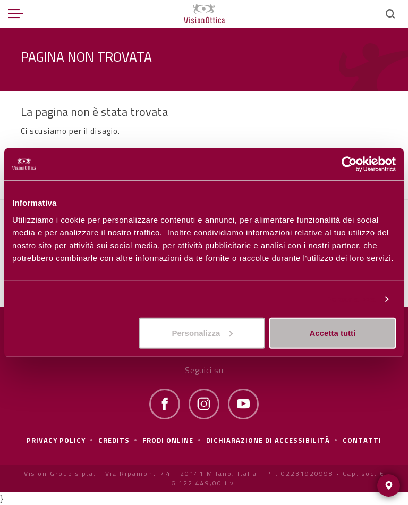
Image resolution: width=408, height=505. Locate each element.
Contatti (362, 440)
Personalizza (350, 299)
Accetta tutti (333, 332)
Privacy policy (56, 440)
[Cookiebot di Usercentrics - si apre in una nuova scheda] (349, 164)
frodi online (167, 440)
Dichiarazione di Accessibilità (268, 440)
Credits (114, 440)
